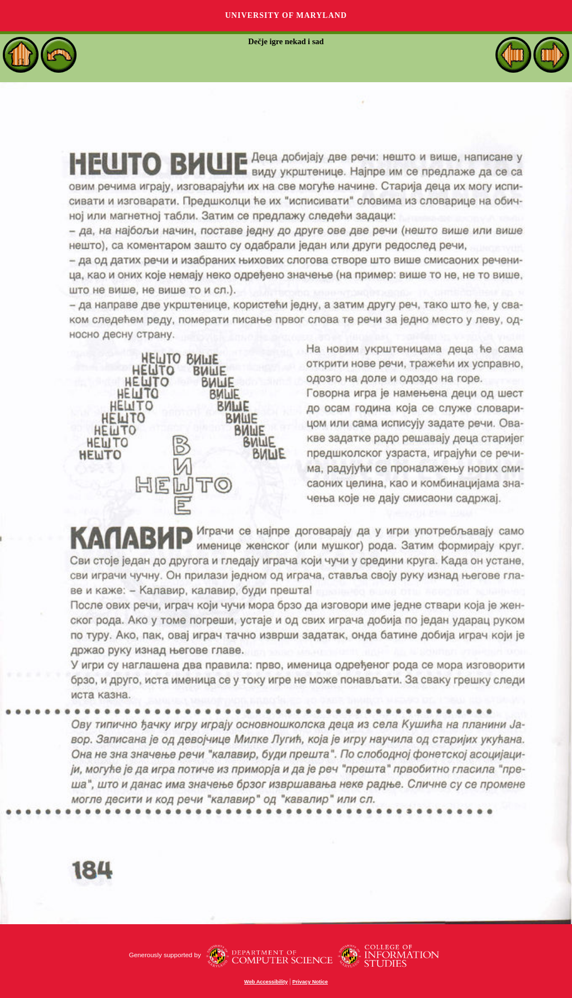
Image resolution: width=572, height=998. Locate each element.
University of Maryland (286, 15)
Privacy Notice (310, 982)
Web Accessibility (266, 982)
